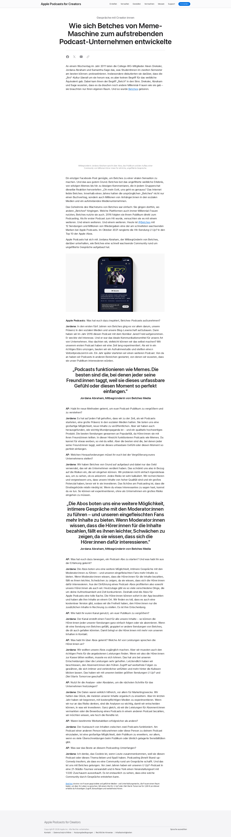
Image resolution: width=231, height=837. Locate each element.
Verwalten (125, 4)
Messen (161, 4)
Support (171, 4)
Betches (133, 89)
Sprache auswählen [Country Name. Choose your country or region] (178, 829)
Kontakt (47, 833)
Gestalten (137, 4)
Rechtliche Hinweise (104, 833)
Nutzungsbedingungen (83, 833)
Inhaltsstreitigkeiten (123, 833)
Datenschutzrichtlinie (62, 833)
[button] (68, 57)
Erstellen (113, 4)
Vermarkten (149, 4)
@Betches (144, 222)
